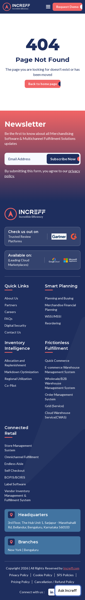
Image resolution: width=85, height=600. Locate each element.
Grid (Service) (54, 406)
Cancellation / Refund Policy (54, 582)
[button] (48, 6)
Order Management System (59, 397)
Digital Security (15, 325)
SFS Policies (65, 575)
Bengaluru (31, 550)
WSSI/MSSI (53, 316)
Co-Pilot (10, 385)
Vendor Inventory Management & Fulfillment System (18, 495)
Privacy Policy (18, 575)
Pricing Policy (20, 582)
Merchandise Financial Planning (60, 307)
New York (15, 550)
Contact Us (13, 332)
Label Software (15, 484)
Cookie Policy (42, 575)
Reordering (53, 323)
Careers (10, 312)
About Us (11, 298)
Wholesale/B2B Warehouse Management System (60, 383)
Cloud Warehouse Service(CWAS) (57, 415)
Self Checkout (15, 470)
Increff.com (71, 568)
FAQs (8, 319)
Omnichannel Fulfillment (22, 457)
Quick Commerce (57, 360)
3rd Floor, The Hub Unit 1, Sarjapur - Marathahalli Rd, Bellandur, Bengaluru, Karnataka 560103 (42, 525)
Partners (11, 305)
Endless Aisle (14, 464)
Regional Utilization (18, 379)
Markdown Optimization (22, 372)
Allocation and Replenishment (15, 363)
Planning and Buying (59, 298)
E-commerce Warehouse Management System (62, 369)
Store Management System (18, 448)
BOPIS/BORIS (15, 477)
